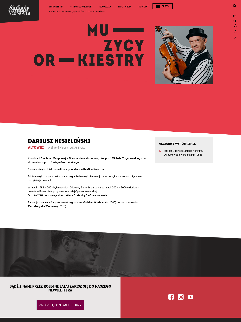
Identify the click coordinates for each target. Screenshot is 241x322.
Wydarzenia (56, 6)
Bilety (165, 6)
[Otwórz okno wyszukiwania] (234, 6)
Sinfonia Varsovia (81, 6)
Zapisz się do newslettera (59, 305)
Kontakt (144, 6)
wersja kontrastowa (234, 21)
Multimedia (124, 6)
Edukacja (105, 6)
